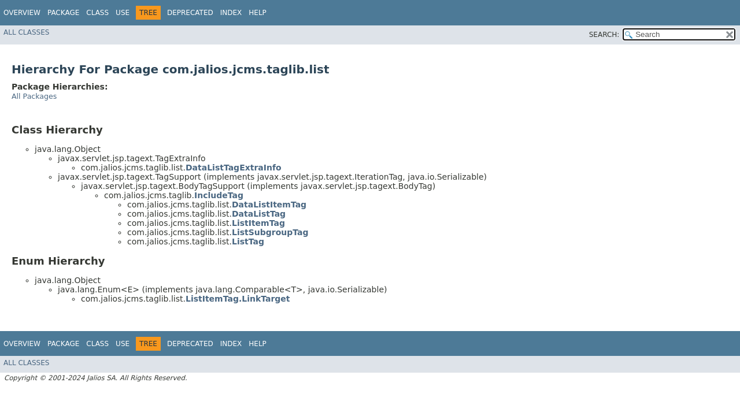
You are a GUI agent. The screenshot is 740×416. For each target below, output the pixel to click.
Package (63, 13)
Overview (21, 13)
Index (231, 13)
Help (258, 13)
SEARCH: (604, 35)
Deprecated (190, 13)
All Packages (34, 96)
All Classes (26, 32)
